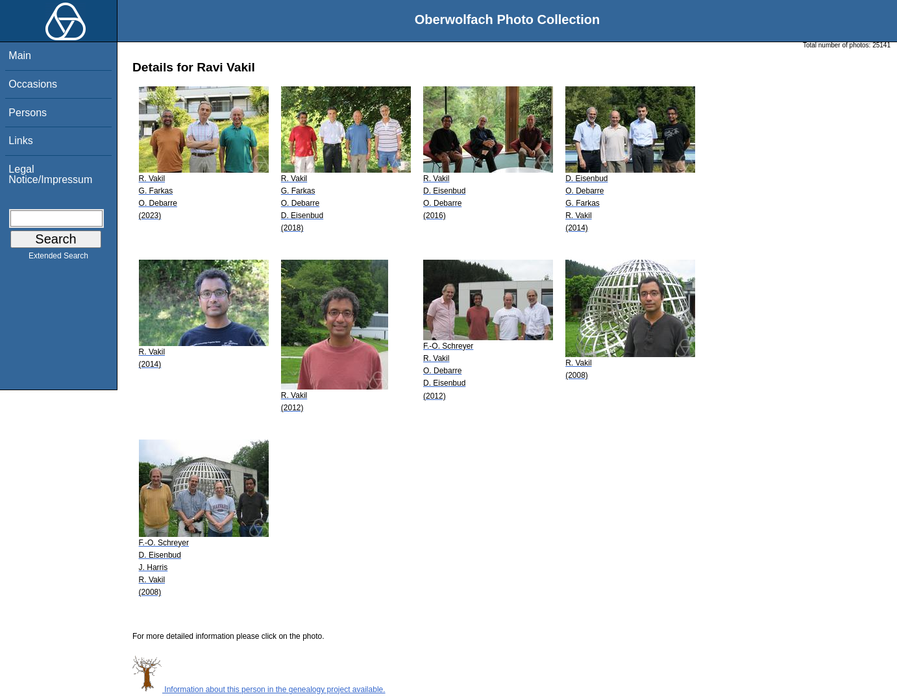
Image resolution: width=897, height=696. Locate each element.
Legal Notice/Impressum (50, 174)
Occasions (32, 84)
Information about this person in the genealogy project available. (259, 689)
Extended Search (58, 258)
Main (19, 55)
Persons (27, 112)
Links (20, 140)
